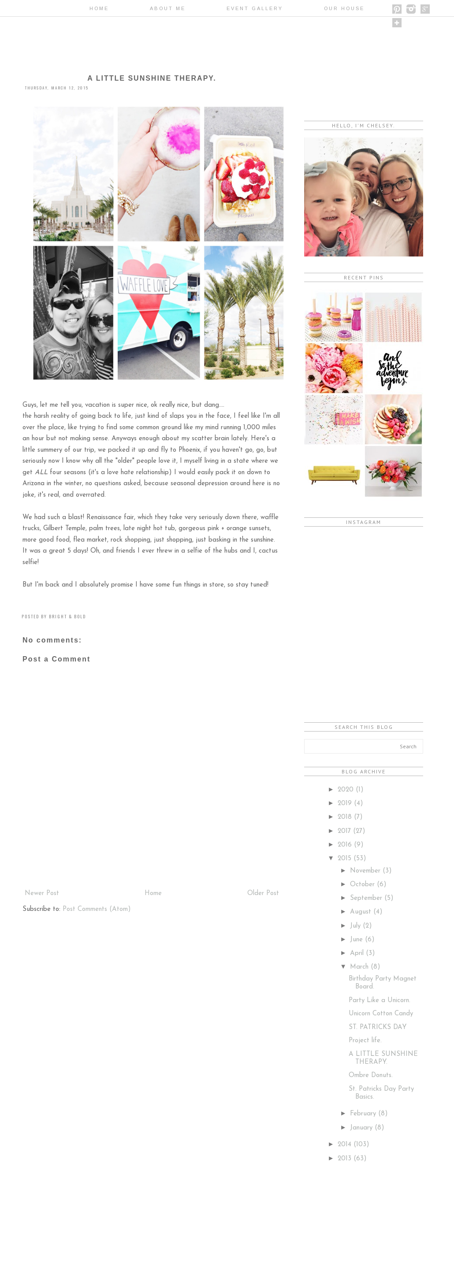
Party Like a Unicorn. (379, 1000)
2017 (345, 831)
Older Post (263, 893)
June (357, 939)
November (366, 871)
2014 (346, 1144)
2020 (347, 790)
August (361, 912)
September (367, 898)
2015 (346, 858)
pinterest (397, 9)
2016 (346, 845)
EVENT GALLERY (255, 8)
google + (425, 9)
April (358, 953)
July (356, 926)
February (364, 1114)
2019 (346, 803)
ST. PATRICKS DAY (378, 1027)
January (362, 1128)
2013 (346, 1158)
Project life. (365, 1040)
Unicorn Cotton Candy (381, 1014)
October (363, 884)
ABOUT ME (168, 8)
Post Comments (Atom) (97, 909)
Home (99, 8)
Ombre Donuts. (371, 1075)
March (360, 967)
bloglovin (397, 22)
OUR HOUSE (344, 8)
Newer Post (42, 893)
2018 (346, 817)
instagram (411, 9)
